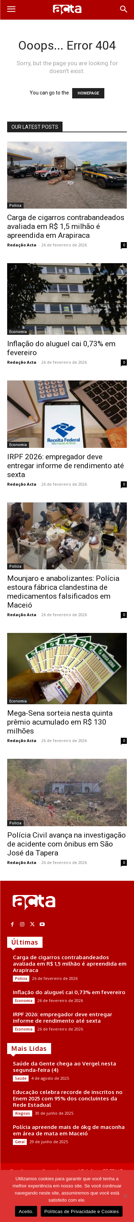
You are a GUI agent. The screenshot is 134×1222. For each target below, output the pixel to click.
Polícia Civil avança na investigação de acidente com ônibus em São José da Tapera (66, 844)
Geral (20, 1141)
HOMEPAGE (88, 93)
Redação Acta (21, 244)
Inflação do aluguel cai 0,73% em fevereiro (69, 992)
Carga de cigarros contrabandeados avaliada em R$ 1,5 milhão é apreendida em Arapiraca (65, 226)
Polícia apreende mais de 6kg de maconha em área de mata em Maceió (69, 1130)
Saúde (20, 1078)
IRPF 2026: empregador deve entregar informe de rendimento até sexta (65, 466)
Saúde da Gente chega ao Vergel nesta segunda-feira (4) (64, 1066)
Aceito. (26, 1211)
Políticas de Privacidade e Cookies (81, 1211)
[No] (125, 1196)
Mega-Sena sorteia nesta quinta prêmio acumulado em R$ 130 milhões (60, 722)
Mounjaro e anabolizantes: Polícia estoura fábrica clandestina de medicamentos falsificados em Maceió (63, 591)
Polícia (15, 205)
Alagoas (22, 1113)
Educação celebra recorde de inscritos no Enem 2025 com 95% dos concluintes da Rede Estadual (68, 1098)
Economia (18, 331)
